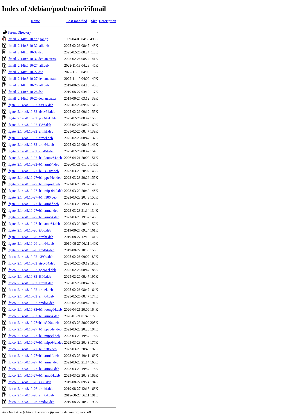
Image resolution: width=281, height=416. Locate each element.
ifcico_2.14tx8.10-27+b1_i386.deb (32, 349)
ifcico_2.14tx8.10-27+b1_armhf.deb (33, 356)
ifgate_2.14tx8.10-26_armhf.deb (30, 237)
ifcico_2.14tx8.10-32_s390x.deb (30, 257)
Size (94, 21)
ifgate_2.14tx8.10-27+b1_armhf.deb (33, 204)
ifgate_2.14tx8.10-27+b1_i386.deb (32, 197)
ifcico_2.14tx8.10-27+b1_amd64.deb (34, 375)
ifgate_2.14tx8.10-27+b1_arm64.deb (33, 217)
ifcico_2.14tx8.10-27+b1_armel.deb (33, 362)
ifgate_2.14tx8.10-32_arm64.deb (31, 144)
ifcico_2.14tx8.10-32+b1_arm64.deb (33, 316)
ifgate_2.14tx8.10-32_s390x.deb (30, 105)
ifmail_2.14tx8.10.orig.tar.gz (28, 39)
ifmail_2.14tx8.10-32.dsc (25, 52)
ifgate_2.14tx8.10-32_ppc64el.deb (32, 118)
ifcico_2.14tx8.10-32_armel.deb (30, 290)
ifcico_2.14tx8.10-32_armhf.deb (30, 283)
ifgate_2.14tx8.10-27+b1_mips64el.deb (35, 191)
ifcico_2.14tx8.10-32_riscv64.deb (31, 263)
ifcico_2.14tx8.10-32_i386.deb (29, 276)
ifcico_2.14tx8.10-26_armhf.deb (30, 388)
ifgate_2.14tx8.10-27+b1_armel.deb (33, 210)
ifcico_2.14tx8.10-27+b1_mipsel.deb (34, 336)
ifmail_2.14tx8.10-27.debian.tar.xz (32, 78)
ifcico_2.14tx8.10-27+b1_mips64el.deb (35, 342)
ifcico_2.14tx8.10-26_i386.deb (29, 382)
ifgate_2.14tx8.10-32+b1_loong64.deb (35, 158)
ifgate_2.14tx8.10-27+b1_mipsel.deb (34, 184)
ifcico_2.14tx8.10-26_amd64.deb (31, 402)
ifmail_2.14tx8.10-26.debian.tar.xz (32, 98)
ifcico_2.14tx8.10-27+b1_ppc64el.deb (34, 329)
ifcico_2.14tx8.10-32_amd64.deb (31, 303)
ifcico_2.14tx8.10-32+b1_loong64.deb (35, 309)
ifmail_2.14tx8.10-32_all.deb (28, 45)
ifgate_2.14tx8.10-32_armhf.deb (30, 131)
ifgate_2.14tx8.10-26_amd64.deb (31, 250)
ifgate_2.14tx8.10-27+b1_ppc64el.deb (34, 177)
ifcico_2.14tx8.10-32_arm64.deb (31, 296)
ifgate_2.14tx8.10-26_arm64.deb (31, 243)
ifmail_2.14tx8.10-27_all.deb (28, 65)
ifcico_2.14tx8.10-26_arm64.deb (31, 395)
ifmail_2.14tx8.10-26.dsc (25, 92)
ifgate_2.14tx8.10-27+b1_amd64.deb (34, 224)
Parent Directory (19, 32)
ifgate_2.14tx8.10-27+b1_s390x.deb (33, 171)
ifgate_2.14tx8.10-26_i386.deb (29, 230)
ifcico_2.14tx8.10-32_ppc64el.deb (32, 270)
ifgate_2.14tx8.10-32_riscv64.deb (31, 111)
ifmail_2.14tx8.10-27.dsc (25, 72)
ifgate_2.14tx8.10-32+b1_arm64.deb (33, 164)
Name (35, 21)
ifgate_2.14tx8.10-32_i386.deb (29, 125)
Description (107, 21)
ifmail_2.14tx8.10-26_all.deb (28, 85)
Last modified (76, 21)
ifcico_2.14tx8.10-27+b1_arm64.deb (33, 369)
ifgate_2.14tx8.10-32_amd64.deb (31, 151)
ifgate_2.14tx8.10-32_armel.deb (30, 138)
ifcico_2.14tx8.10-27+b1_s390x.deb (33, 323)
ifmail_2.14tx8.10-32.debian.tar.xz (32, 59)
